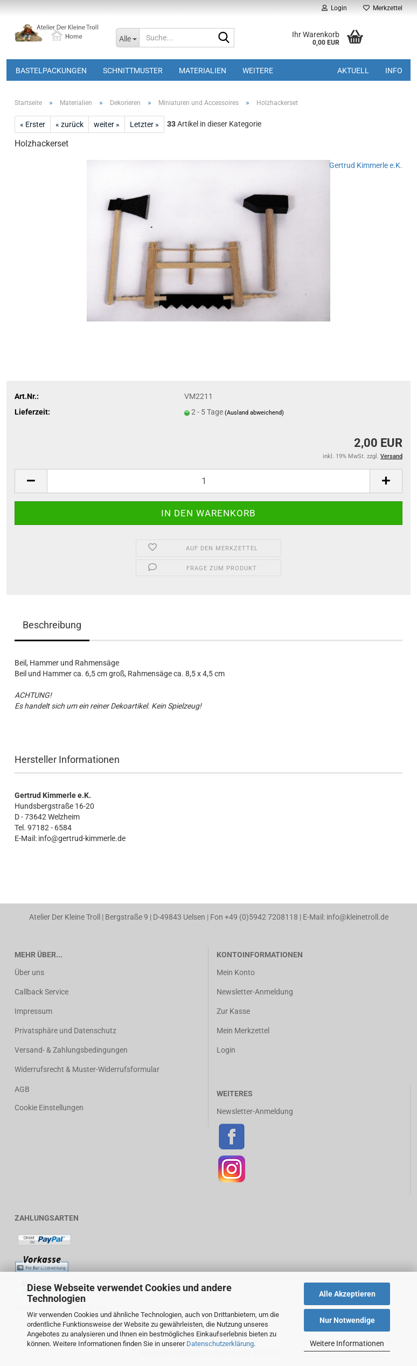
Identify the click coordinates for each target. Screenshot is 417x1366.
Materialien (202, 70)
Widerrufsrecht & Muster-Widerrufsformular (87, 1069)
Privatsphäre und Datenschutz (65, 1030)
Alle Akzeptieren (347, 1294)
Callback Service (41, 991)
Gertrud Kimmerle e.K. (365, 165)
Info (393, 70)
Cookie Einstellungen (49, 1107)
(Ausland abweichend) (254, 412)
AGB (22, 1089)
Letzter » (144, 124)
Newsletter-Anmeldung (255, 991)
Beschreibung (52, 625)
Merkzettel (382, 8)
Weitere (257, 70)
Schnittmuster (133, 70)
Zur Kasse (233, 1011)
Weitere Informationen (347, 1343)
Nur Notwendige (347, 1320)
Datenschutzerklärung (220, 1344)
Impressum (33, 1011)
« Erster (32, 124)
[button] (31, 481)
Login (226, 1050)
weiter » (107, 124)
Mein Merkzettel (243, 1030)
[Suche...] (127, 37)
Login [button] (334, 8)
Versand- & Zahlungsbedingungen (71, 1050)
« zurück (69, 124)
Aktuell (353, 70)
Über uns (29, 972)
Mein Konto (236, 972)
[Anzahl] (208, 481)
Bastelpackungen (51, 70)
